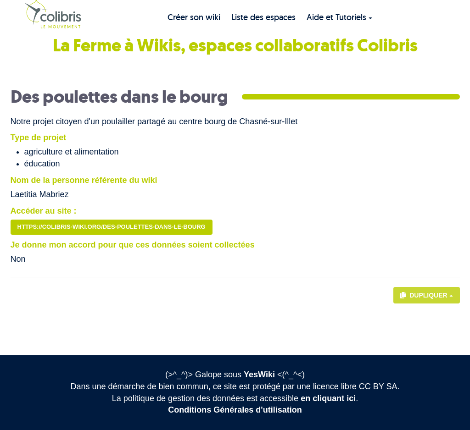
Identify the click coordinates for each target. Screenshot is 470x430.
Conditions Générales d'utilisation (235, 409)
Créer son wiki (194, 17)
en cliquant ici (328, 398)
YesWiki (259, 374)
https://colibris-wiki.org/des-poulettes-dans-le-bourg (111, 226)
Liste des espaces (263, 17)
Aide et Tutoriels (339, 17)
